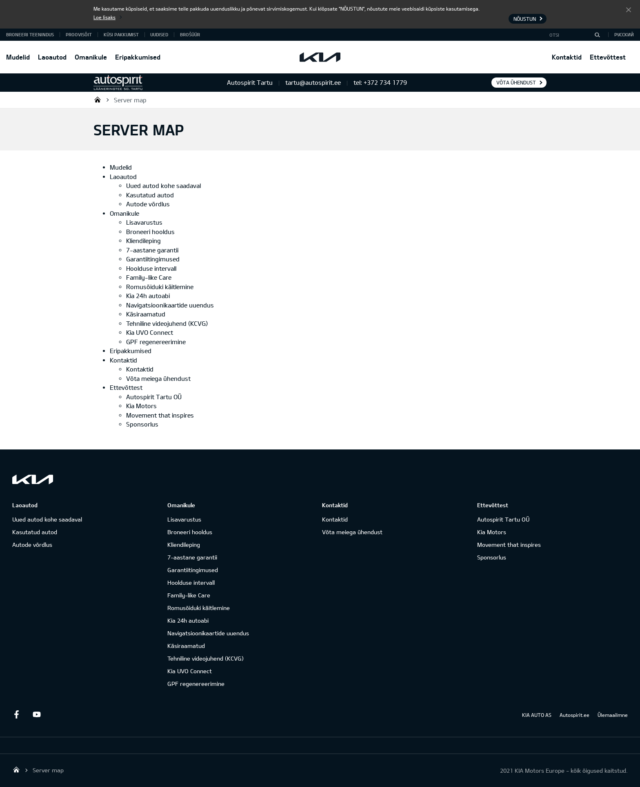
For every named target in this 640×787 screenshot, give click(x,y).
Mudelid (18, 57)
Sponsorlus (142, 424)
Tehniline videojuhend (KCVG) (167, 323)
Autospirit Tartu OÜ (97, 99)
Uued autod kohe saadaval (163, 185)
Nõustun (628, 9)
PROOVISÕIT (79, 34)
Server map (130, 100)
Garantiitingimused (153, 259)
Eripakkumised (137, 57)
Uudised (159, 34)
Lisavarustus (144, 222)
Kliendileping (143, 240)
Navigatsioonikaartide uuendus (170, 305)
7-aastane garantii (152, 250)
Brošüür (190, 34)
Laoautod (52, 57)
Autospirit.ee (574, 715)
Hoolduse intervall (151, 268)
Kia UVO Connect (149, 332)
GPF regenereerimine (156, 341)
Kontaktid (567, 57)
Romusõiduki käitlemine (159, 286)
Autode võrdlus (148, 204)
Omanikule (91, 57)
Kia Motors (141, 405)
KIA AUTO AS (536, 715)
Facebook (16, 714)
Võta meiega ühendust (158, 378)
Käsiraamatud (145, 314)
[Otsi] (597, 34)
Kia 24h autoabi (148, 295)
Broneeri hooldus (150, 231)
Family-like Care (148, 277)
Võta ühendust (516, 82)
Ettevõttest (608, 57)
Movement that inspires (160, 415)
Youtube (37, 714)
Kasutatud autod (150, 195)
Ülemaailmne (613, 715)
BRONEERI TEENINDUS (30, 34)
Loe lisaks (104, 17)
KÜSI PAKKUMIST (121, 34)
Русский (624, 34)
